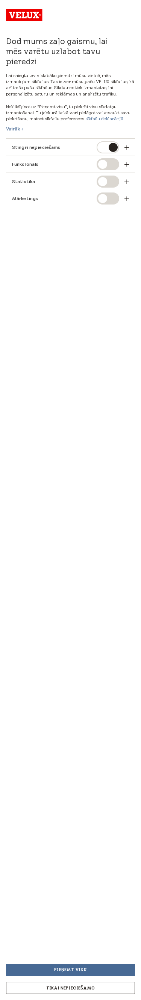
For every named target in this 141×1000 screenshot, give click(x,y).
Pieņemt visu (70, 969)
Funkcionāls (25, 164)
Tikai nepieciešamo (70, 988)
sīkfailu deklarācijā (104, 118)
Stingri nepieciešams (36, 147)
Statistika (23, 181)
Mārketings (25, 198)
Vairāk (13, 129)
